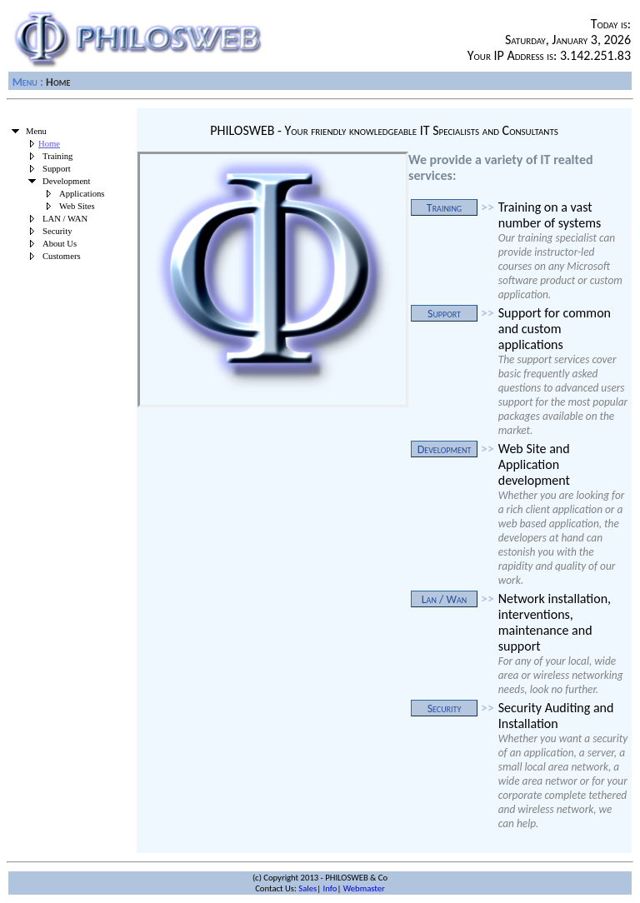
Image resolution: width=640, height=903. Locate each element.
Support (56, 168)
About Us (59, 243)
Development (66, 181)
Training (57, 156)
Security (57, 231)
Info (330, 888)
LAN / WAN (65, 218)
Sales (307, 888)
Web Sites (77, 206)
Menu (25, 82)
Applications (81, 193)
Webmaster (364, 888)
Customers (61, 256)
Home (49, 143)
